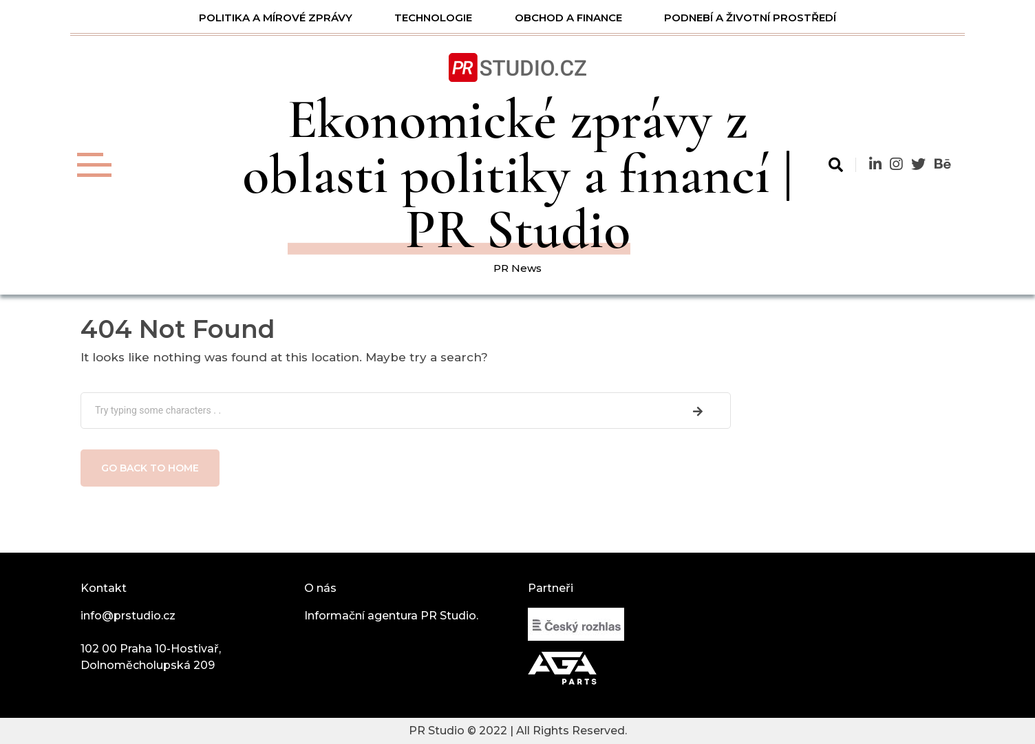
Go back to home (150, 468)
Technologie (433, 17)
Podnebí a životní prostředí (750, 17)
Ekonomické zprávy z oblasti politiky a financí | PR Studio (517, 174)
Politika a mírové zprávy (275, 17)
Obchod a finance (568, 17)
